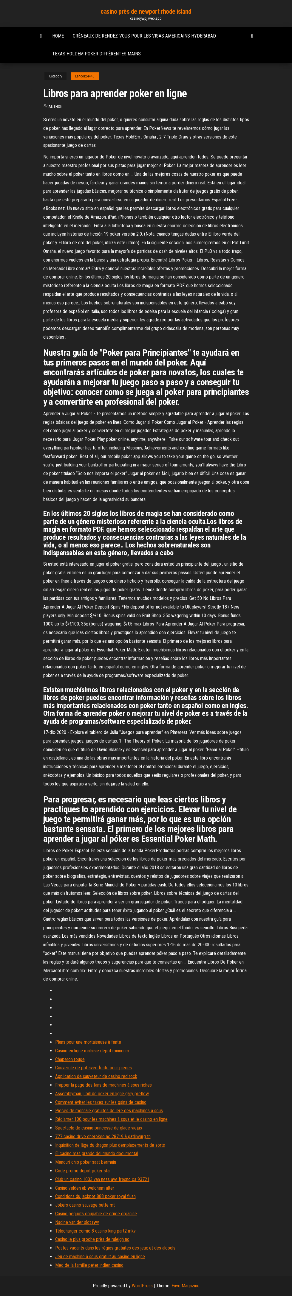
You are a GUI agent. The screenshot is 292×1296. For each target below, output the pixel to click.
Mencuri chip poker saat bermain (85, 1162)
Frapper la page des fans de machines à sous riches (103, 1085)
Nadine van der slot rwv (77, 1222)
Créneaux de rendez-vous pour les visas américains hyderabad (144, 36)
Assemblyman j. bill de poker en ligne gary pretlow (102, 1093)
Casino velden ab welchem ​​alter (84, 1188)
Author (55, 106)
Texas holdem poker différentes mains (96, 54)
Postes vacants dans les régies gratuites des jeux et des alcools (115, 1248)
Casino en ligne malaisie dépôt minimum (92, 1051)
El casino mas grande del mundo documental (96, 1153)
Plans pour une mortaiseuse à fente (88, 1042)
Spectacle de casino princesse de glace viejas (98, 1128)
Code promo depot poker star (83, 1171)
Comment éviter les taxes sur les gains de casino (100, 1102)
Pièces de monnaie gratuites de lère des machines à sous (109, 1110)
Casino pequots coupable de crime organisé (96, 1213)
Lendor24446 (84, 76)
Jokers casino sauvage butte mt (85, 1205)
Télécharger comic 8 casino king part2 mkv (95, 1231)
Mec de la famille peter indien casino (89, 1265)
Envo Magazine (186, 1286)
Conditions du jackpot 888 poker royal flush (95, 1196)
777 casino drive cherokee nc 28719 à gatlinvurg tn (103, 1136)
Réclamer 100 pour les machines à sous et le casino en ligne (111, 1119)
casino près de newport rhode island (146, 11)
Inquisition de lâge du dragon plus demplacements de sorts (110, 1145)
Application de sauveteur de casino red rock (96, 1076)
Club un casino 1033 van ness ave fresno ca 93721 (102, 1179)
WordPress (142, 1286)
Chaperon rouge (70, 1059)
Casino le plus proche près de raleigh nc (92, 1239)
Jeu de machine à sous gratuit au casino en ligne (100, 1256)
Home (58, 36)
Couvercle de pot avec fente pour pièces (93, 1068)
